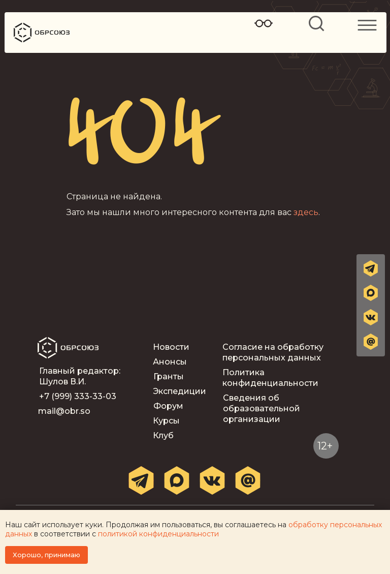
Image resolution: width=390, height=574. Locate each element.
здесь (306, 212)
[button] (371, 342)
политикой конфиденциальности (158, 533)
